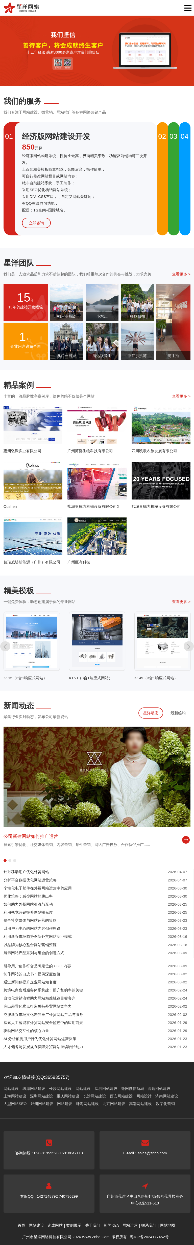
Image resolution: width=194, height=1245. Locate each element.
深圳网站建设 (106, 1088)
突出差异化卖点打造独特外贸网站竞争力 (38, 1006)
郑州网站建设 (42, 1103)
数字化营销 (165, 1103)
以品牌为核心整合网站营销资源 (30, 945)
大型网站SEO (15, 1103)
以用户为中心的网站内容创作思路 (32, 928)
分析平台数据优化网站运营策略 (30, 880)
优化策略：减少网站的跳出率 (28, 896)
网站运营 (130, 1225)
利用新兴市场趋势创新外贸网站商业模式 (38, 936)
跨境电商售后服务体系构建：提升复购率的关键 (43, 990)
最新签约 (178, 713)
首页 (21, 1225)
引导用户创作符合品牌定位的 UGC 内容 (37, 966)
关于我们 (92, 1225)
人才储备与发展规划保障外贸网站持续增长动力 (43, 1047)
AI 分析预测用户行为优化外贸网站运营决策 (40, 1039)
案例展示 (73, 1225)
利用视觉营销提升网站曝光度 (28, 912)
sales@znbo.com (152, 1153)
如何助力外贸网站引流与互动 (28, 904)
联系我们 (148, 1225)
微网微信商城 (132, 1088)
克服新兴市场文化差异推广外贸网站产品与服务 (43, 1014)
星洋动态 (150, 713)
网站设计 (144, 1096)
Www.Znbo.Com (95, 1237)
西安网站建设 (121, 1096)
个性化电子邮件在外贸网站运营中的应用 (38, 888)
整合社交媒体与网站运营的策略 (30, 920)
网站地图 (167, 1225)
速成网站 (55, 1225)
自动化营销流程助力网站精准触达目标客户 (40, 998)
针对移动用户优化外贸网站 (26, 872)
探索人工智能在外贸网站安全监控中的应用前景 (43, 1022)
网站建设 (11, 1088)
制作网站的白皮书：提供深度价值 (32, 974)
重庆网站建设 (68, 1096)
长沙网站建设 (60, 1088)
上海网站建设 (15, 1096)
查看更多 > (181, 274)
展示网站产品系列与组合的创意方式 (34, 953)
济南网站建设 (166, 1096)
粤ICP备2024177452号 (149, 1237)
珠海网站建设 (33, 1088)
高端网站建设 (159, 1088)
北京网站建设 (114, 1103)
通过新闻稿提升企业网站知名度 (30, 982)
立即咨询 (36, 223)
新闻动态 (111, 1225)
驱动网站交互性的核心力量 (26, 1030)
